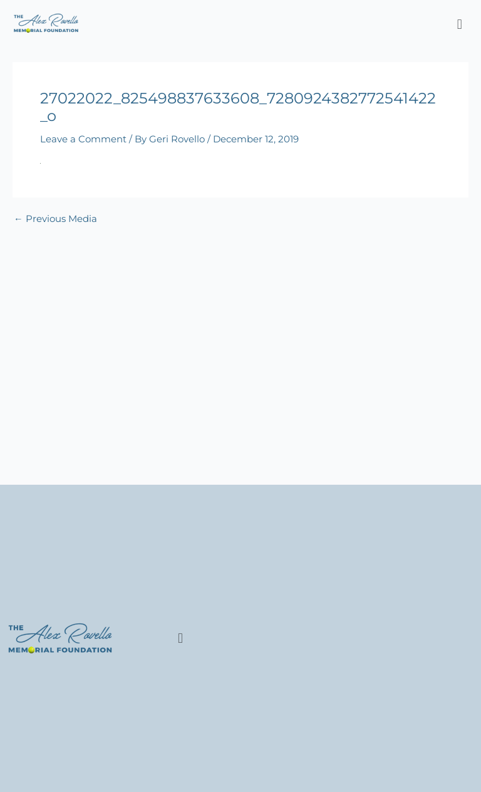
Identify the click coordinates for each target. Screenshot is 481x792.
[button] (459, 24)
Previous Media (55, 219)
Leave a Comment (83, 139)
